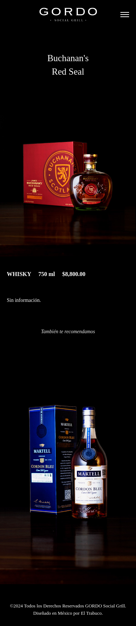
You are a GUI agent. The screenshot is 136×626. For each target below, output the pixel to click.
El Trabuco (91, 613)
